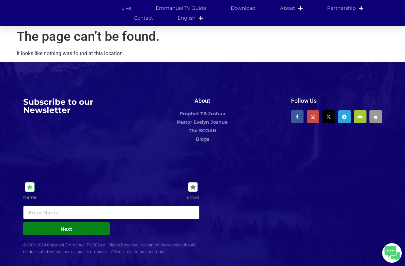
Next (66, 229)
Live (126, 8)
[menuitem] (190, 18)
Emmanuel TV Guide (181, 8)
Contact (143, 18)
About (291, 8)
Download (243, 8)
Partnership (345, 8)
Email (193, 197)
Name (30, 197)
